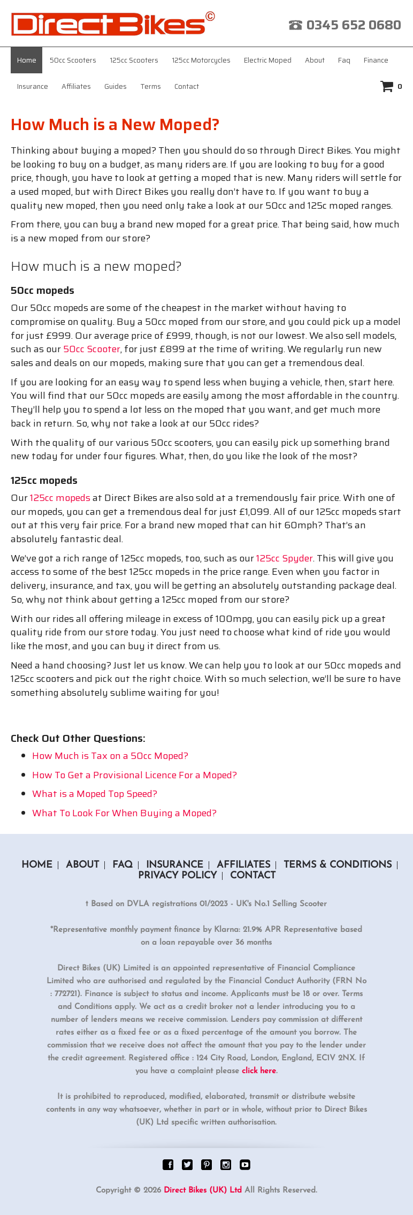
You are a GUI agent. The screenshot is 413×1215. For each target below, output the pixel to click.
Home (26, 60)
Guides (115, 86)
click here (259, 1071)
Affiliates (76, 86)
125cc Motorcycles (201, 60)
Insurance (32, 86)
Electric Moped (268, 60)
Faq (344, 60)
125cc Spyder (284, 558)
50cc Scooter (91, 348)
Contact (186, 86)
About (315, 60)
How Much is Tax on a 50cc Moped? (110, 755)
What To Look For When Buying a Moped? (124, 813)
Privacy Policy (177, 876)
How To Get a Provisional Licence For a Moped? (134, 775)
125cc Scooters (134, 60)
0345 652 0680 (354, 25)
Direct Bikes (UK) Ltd (203, 1191)
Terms (150, 86)
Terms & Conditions (338, 865)
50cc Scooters (73, 60)
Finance (376, 60)
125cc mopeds (60, 497)
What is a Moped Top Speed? (94, 793)
